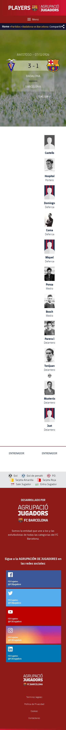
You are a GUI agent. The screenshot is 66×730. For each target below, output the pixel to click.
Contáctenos (34, 718)
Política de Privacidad (34, 704)
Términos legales (34, 697)
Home (5, 26)
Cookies (34, 711)
